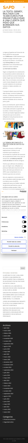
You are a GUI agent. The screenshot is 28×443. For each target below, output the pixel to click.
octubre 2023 (7, 391)
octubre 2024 (7, 367)
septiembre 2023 (8, 393)
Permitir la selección (14, 246)
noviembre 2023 (8, 388)
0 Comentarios (17, 32)
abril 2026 (6, 328)
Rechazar (14, 250)
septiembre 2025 (8, 344)
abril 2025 (6, 354)
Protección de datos (8, 32)
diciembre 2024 (8, 362)
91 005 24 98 (8, 1)
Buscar (22, 268)
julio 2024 (6, 372)
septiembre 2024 (8, 370)
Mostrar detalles (19, 237)
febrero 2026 (7, 333)
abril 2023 (6, 407)
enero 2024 (7, 386)
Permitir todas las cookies (14, 241)
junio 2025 (7, 349)
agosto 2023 (7, 396)
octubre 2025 (7, 341)
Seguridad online (8, 422)
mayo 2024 (7, 378)
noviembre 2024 (8, 365)
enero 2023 (7, 412)
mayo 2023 (7, 404)
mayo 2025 (7, 351)
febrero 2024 (7, 383)
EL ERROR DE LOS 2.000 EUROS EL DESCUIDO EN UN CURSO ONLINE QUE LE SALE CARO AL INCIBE (14, 288)
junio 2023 (7, 401)
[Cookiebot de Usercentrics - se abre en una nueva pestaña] (20, 192)
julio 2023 (6, 399)
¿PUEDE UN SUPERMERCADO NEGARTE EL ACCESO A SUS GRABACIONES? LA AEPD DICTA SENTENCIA (14, 303)
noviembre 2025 (8, 338)
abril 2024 (6, 380)
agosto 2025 (7, 346)
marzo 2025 (7, 357)
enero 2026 (7, 336)
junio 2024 (7, 375)
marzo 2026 (7, 330)
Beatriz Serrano (8, 30)
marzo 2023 (7, 409)
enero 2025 (7, 359)
